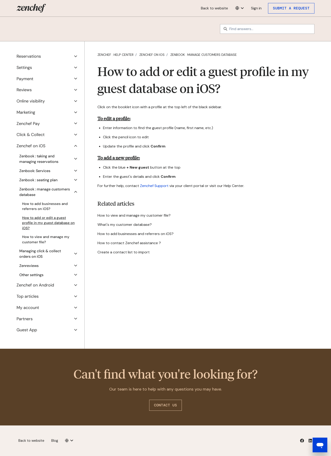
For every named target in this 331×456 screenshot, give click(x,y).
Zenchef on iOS (152, 55)
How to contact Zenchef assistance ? (129, 243)
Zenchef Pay (28, 123)
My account (28, 307)
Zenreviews (29, 265)
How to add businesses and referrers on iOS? (135, 233)
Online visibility (31, 101)
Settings (24, 67)
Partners (25, 319)
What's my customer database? (124, 224)
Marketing (26, 112)
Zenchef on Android (35, 285)
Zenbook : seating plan (38, 180)
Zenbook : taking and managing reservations (38, 159)
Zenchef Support (154, 185)
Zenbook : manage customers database (203, 55)
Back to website (214, 8)
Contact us (165, 405)
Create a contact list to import (123, 252)
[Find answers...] (267, 29)
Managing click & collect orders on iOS (40, 254)
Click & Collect (31, 134)
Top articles (28, 296)
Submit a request (291, 8)
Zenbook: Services (34, 170)
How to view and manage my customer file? (134, 215)
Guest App (27, 330)
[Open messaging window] (320, 445)
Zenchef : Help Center (115, 55)
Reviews (24, 90)
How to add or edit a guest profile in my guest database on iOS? (48, 222)
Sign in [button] (256, 8)
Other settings (31, 274)
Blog (54, 440)
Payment (25, 79)
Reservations (29, 56)
